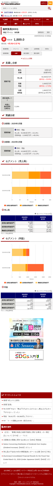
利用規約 (46, 470)
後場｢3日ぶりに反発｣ (11, 400)
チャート (16, 49)
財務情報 (6, 53)
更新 (48, 32)
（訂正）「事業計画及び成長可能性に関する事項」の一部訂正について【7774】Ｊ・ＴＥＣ (26, 434)
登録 (50, 3)
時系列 (26, 49)
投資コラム (48, 474)
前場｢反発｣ (7, 404)
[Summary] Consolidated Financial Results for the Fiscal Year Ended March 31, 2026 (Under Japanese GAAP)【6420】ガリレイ (27, 459)
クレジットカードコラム (27, 477)
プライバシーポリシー (9, 474)
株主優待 (26, 53)
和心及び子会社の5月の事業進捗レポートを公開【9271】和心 (27, 452)
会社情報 (7, 470)
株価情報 (6, 49)
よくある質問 (15, 470)
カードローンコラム (37, 474)
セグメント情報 (26, 58)
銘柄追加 (41, 32)
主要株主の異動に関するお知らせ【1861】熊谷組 (22, 440)
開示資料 (36, 53)
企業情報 (36, 49)
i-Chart (27, 474)
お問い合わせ (37, 470)
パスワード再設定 (26, 470)
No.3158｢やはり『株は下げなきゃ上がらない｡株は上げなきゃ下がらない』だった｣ (27, 410)
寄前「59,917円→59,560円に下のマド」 (18, 416)
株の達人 (21, 474)
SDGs (47, 49)
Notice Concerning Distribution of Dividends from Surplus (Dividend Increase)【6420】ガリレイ (24, 445)
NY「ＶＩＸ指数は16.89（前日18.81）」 (19, 421)
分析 (16, 53)
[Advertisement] (26, 375)
